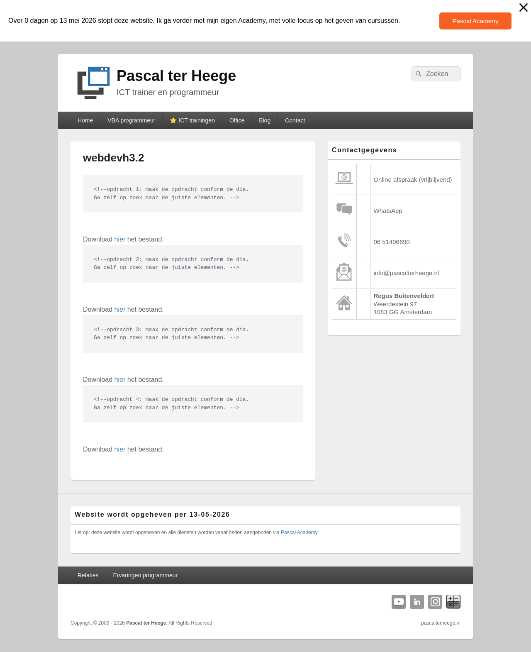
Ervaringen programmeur (145, 575)
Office (236, 120)
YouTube (399, 602)
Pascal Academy (476, 20)
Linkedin (417, 602)
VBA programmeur (131, 120)
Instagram (435, 602)
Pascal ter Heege (176, 75)
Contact (295, 120)
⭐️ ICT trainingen (192, 120)
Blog (264, 120)
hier (120, 239)
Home (85, 120)
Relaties (88, 575)
